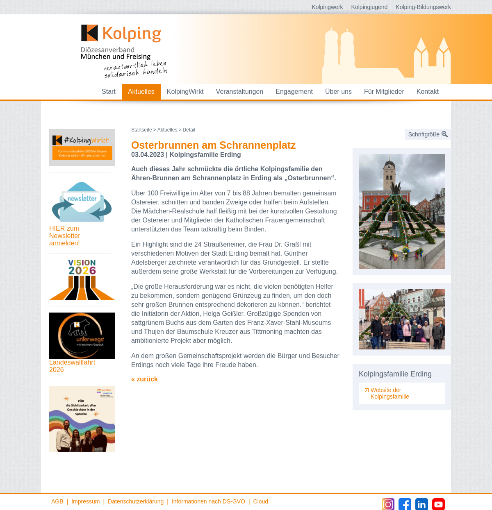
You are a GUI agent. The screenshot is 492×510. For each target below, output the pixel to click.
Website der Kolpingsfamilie (390, 393)
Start (109, 91)
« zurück (144, 379)
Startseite (141, 130)
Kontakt (428, 91)
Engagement (294, 91)
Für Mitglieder (384, 91)
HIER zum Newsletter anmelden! (64, 236)
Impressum (85, 501)
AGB (57, 501)
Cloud (261, 501)
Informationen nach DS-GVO (208, 501)
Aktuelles (141, 91)
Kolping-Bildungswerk (423, 7)
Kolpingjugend (369, 7)
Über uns (338, 91)
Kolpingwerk (327, 7)
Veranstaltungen (240, 91)
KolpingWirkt (185, 91)
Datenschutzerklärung (136, 501)
